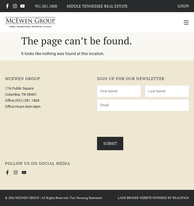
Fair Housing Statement (86, 198)
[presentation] (135, 123)
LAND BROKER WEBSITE (135, 198)
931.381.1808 (46, 6)
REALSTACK (181, 198)
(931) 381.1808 (27, 100)
